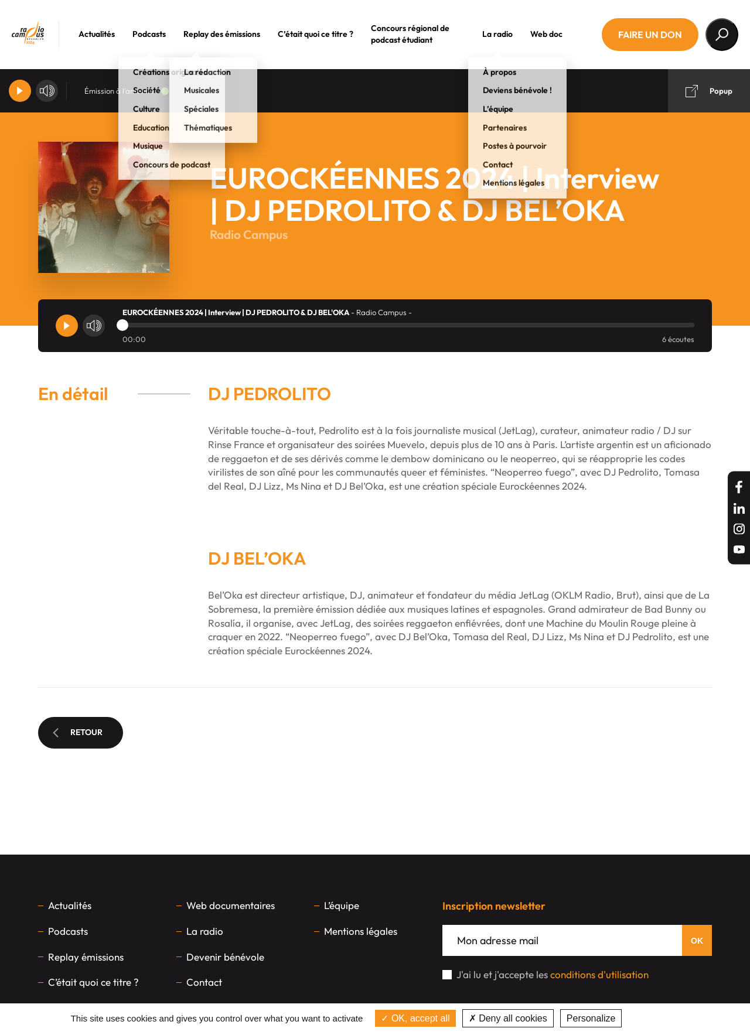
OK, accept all (415, 1018)
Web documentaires (230, 905)
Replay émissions (86, 957)
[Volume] (47, 91)
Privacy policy (655, 1018)
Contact (204, 982)
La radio (508, 34)
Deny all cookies (508, 1018)
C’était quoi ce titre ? (326, 34)
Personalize (591, 1018)
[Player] (20, 91)
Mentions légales (360, 931)
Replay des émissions (233, 34)
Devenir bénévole (225, 957)
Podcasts (160, 34)
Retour (78, 732)
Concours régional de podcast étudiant (421, 34)
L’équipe (341, 905)
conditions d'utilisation (599, 974)
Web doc (557, 34)
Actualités (108, 34)
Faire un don (650, 34)
